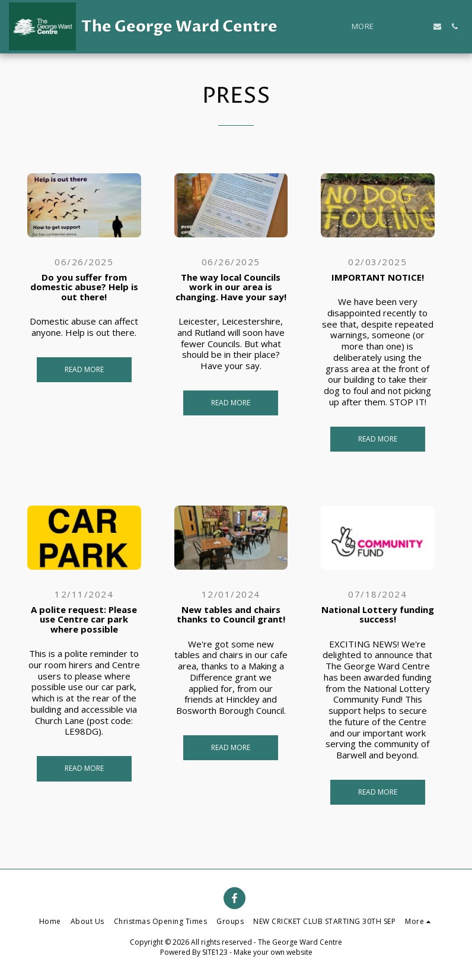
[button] (403, 26)
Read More (84, 369)
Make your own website (273, 952)
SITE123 (215, 952)
